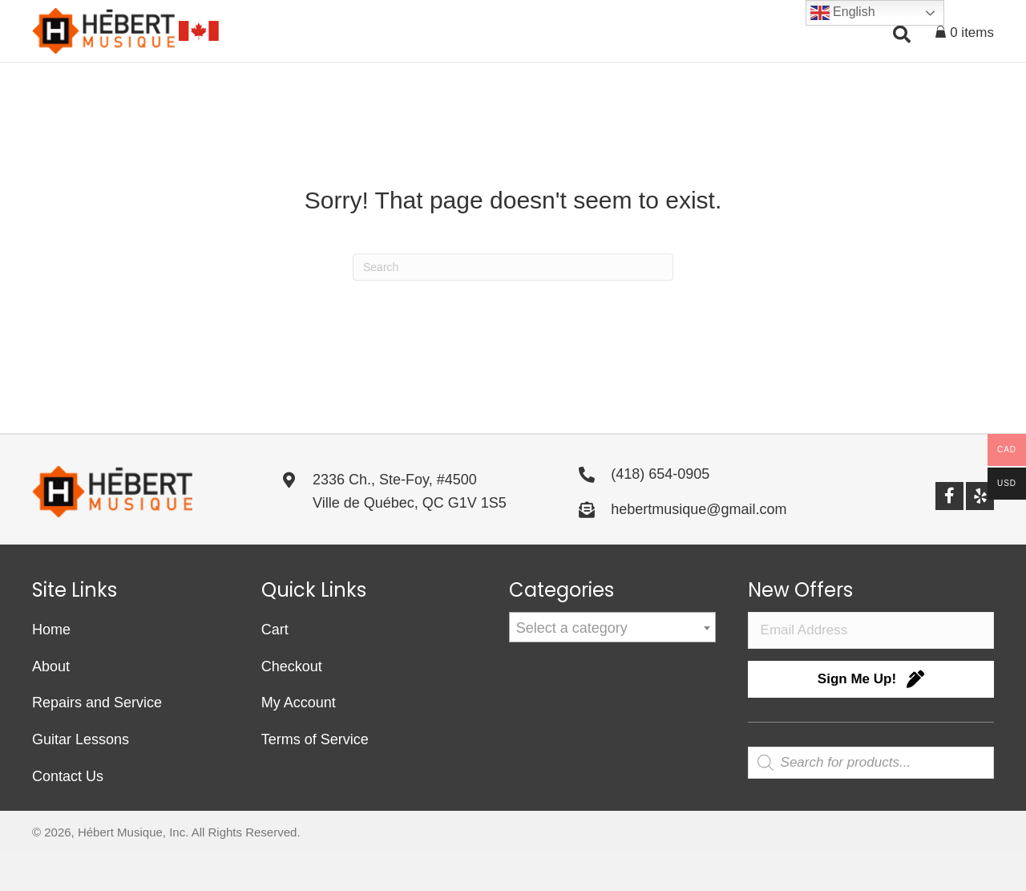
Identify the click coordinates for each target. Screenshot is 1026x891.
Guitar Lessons (80, 778)
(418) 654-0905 (660, 512)
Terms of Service (315, 778)
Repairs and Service (97, 741)
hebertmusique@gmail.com (698, 547)
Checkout (291, 704)
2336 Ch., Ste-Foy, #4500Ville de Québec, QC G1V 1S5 (410, 529)
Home (51, 668)
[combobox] (612, 665)
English (842, 12)
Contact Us (67, 815)
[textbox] (612, 666)
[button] (541, 86)
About (51, 704)
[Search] (513, 305)
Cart (275, 668)
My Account (298, 741)
